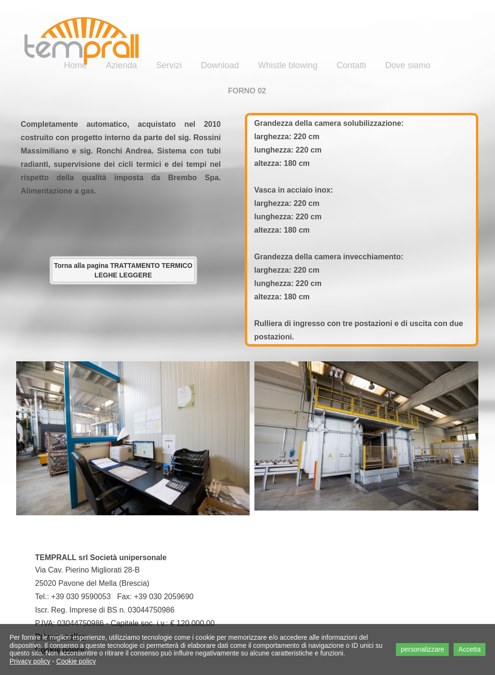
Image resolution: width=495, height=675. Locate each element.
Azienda (121, 65)
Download (220, 65)
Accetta (469, 649)
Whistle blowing (288, 65)
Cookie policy (76, 661)
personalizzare (422, 649)
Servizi (169, 65)
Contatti (351, 65)
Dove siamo (408, 65)
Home (75, 65)
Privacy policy (30, 661)
